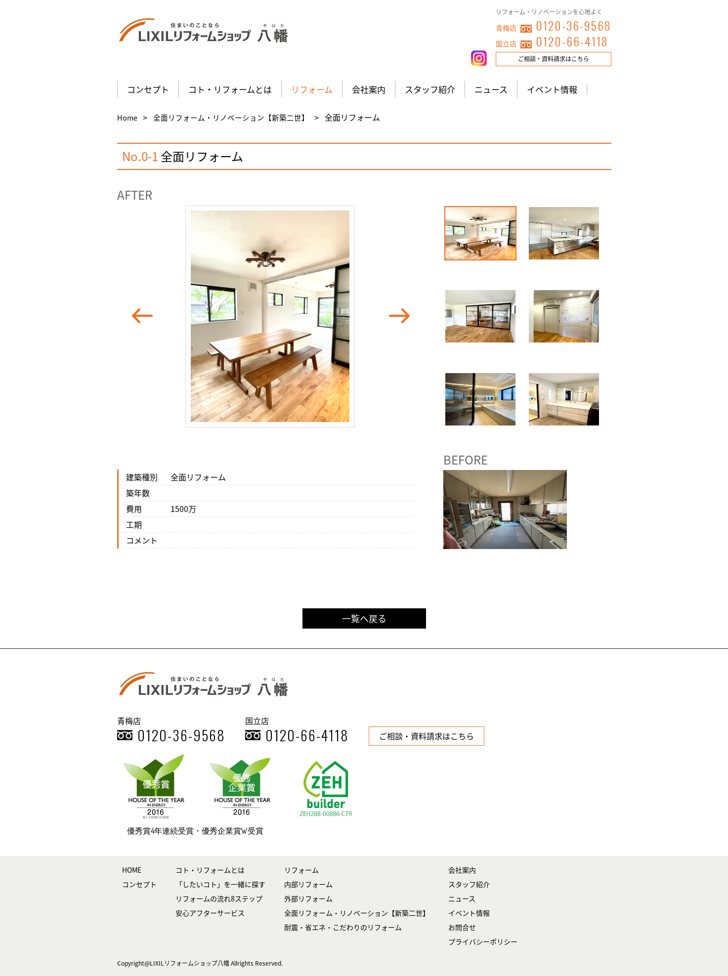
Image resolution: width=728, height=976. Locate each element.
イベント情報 (552, 89)
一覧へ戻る (364, 618)
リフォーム (312, 89)
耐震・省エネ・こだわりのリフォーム (343, 927)
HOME (131, 870)
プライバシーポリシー (482, 941)
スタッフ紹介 (430, 89)
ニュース (491, 89)
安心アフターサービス (210, 913)
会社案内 (368, 89)
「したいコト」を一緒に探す (220, 884)
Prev (147, 316)
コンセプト (148, 89)
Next (404, 316)
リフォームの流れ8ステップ (218, 898)
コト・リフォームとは (230, 89)
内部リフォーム (308, 884)
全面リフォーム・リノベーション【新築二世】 (231, 117)
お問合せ (462, 927)
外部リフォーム (308, 898)
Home (128, 117)
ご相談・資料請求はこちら (553, 58)
